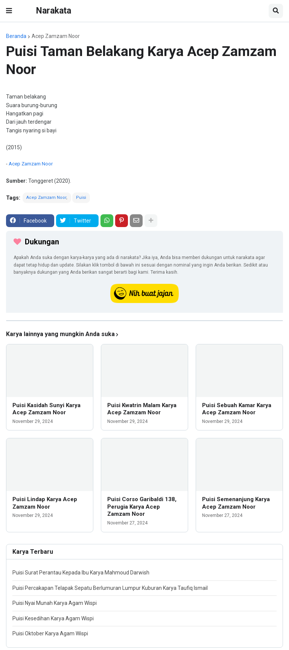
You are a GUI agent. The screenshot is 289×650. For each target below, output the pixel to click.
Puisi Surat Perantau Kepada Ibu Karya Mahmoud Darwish (80, 573)
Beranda (16, 36)
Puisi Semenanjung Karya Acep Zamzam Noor (236, 503)
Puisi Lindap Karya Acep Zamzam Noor (44, 503)
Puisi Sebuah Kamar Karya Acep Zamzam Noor (236, 409)
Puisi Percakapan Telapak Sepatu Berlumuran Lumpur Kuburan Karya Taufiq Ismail (110, 588)
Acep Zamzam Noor (56, 36)
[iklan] (144, 320)
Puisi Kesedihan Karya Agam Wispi (53, 618)
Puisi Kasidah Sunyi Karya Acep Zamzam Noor (46, 409)
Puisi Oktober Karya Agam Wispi (50, 633)
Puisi (81, 197)
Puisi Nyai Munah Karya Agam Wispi (54, 603)
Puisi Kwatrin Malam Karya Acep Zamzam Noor (141, 409)
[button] (9, 11)
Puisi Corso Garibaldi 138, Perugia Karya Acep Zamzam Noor (141, 506)
